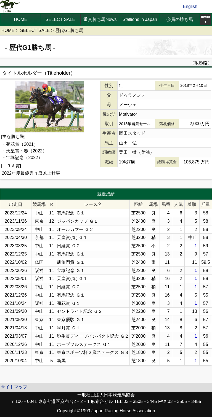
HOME (20, 19)
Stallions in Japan (140, 19)
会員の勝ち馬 (179, 19)
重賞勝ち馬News (99, 19)
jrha (10, 6)
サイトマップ (14, 386)
